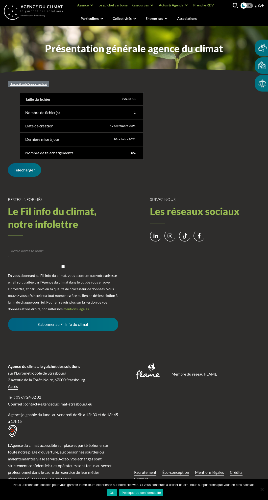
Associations (187, 18)
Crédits (236, 472)
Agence (83, 5)
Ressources (140, 5)
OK (112, 493)
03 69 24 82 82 (28, 397)
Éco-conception (175, 472)
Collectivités (122, 18)
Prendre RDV (203, 5)
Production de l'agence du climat (28, 84)
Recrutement (145, 472)
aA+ (259, 5)
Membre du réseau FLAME (194, 374)
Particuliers (90, 18)
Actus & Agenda (171, 5)
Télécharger (24, 169)
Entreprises (154, 18)
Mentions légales (209, 472)
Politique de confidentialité (141, 493)
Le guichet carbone (112, 5)
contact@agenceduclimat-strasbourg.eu (58, 404)
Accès (13, 386)
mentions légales (76, 309)
